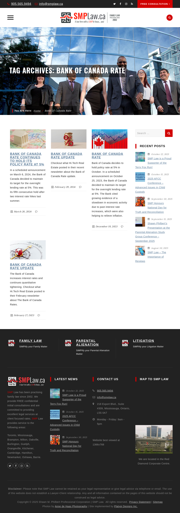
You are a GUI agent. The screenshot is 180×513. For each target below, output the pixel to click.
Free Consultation (155, 4)
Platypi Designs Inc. (126, 506)
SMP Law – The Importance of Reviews (150, 257)
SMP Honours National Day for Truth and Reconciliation (151, 207)
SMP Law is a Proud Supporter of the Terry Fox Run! (153, 163)
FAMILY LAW (30, 341)
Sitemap (158, 502)
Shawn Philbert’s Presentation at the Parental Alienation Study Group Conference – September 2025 (152, 232)
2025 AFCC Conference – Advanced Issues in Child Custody (150, 185)
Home (37, 110)
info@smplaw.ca (51, 4)
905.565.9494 (21, 4)
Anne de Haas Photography (71, 506)
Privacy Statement (140, 502)
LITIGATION (143, 341)
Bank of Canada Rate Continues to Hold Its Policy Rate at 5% (27, 159)
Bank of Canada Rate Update (66, 155)
